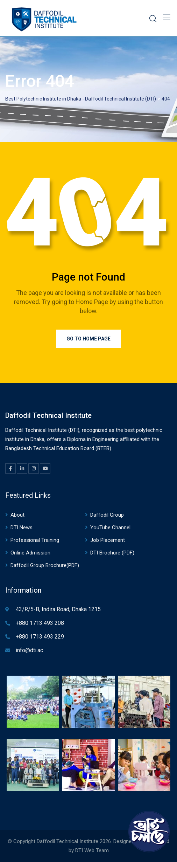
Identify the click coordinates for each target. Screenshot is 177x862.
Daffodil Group (107, 515)
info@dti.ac (29, 650)
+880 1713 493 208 (40, 623)
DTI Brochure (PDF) (112, 553)
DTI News (21, 527)
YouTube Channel (110, 527)
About (17, 515)
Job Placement (107, 540)
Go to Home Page (88, 339)
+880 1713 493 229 (40, 636)
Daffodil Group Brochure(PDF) (44, 565)
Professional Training (34, 540)
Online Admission (30, 553)
